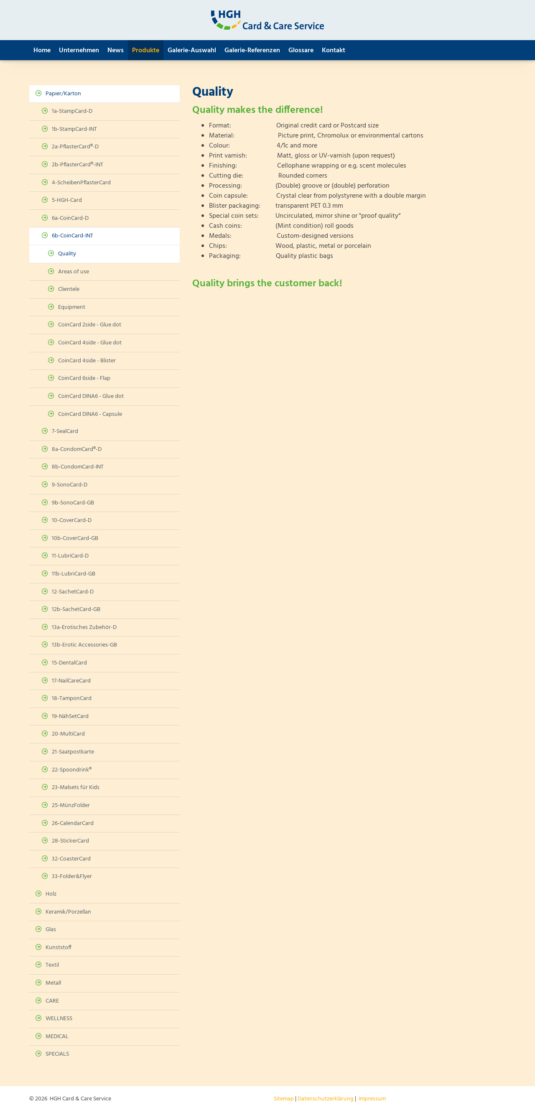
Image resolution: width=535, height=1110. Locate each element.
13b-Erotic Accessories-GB (84, 645)
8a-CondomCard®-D (77, 449)
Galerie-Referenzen (252, 50)
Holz (51, 894)
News (115, 50)
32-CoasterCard (71, 859)
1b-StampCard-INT (74, 129)
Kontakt (333, 50)
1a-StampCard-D (72, 111)
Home (42, 50)
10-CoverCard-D (72, 520)
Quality (67, 254)
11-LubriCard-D (70, 556)
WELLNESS (59, 1018)
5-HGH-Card (67, 200)
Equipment (71, 307)
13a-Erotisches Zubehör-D (84, 627)
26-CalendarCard (73, 823)
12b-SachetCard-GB (76, 609)
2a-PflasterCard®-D (75, 147)
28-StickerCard (70, 841)
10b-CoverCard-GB (75, 538)
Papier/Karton (63, 94)
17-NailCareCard (71, 681)
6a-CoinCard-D (70, 218)
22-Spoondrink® (72, 770)
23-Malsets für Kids (75, 787)
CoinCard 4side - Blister (87, 361)
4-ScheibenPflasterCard (81, 183)
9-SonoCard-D (69, 485)
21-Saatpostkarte (73, 752)
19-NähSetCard (70, 716)
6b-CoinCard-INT (72, 236)
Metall (53, 983)
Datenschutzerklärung (326, 1099)
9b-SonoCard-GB (73, 503)
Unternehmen (79, 50)
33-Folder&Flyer (72, 876)
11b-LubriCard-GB (73, 574)
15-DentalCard (69, 663)
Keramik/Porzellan (68, 912)
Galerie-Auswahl (192, 50)
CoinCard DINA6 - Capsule (90, 414)
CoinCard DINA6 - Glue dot (91, 396)
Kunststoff (58, 947)
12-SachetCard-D (73, 592)
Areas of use (73, 272)
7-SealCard (65, 431)
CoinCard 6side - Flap (84, 378)
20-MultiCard (68, 734)
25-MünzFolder (71, 805)
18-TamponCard (72, 698)
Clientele (68, 289)
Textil (52, 965)
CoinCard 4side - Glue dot (90, 343)
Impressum (372, 1099)
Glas (51, 929)
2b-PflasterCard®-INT (77, 165)
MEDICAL (57, 1036)
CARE (52, 1001)
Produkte (145, 50)
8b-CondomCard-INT (78, 467)
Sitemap (284, 1099)
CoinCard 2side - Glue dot (89, 325)
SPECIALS (57, 1054)
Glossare (300, 50)
